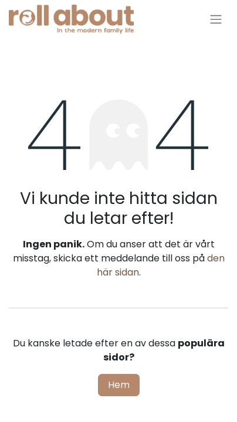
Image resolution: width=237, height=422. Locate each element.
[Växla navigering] (216, 19)
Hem (119, 385)
